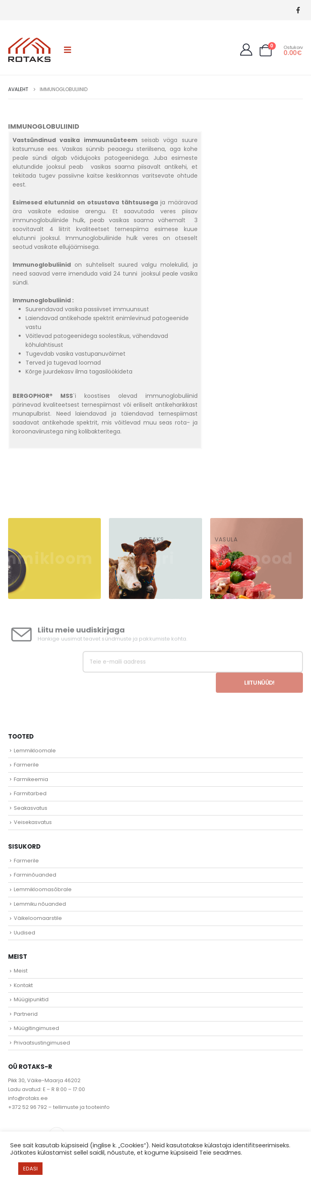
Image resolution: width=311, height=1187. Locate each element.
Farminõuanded (35, 874)
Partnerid (26, 1014)
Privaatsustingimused (42, 1042)
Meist (21, 970)
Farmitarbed (30, 793)
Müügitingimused (36, 1028)
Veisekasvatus (33, 822)
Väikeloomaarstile (38, 918)
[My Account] (246, 50)
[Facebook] (298, 10)
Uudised (24, 932)
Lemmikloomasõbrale (43, 889)
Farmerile (26, 764)
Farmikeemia (31, 779)
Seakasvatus (30, 808)
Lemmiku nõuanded (40, 903)
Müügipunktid (31, 999)
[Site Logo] (29, 50)
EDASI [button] (30, 1168)
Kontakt (23, 985)
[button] (68, 50)
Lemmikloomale (35, 750)
